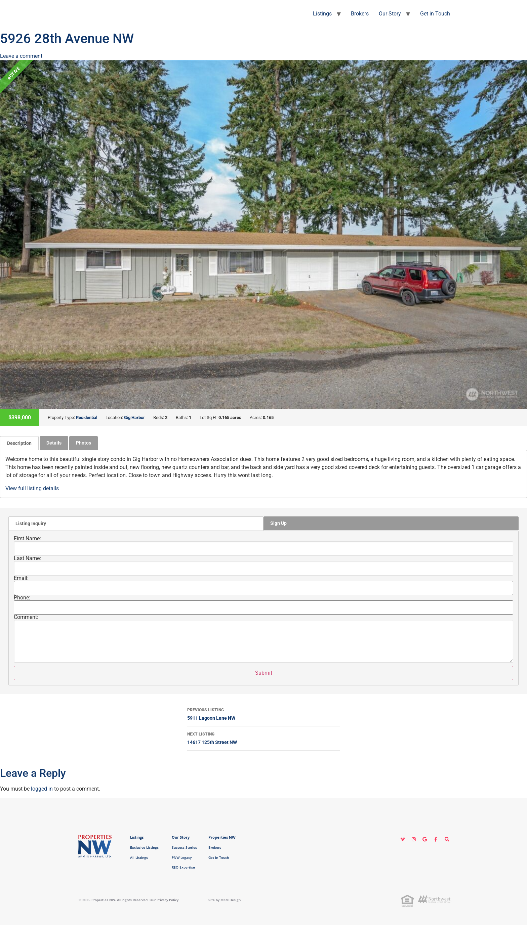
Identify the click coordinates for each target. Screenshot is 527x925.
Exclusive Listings (144, 847)
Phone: (22, 597)
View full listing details (32, 488)
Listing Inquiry (30, 523)
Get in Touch (435, 13)
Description (19, 443)
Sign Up (278, 523)
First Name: (27, 538)
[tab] (19, 443)
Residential (86, 417)
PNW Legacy (182, 857)
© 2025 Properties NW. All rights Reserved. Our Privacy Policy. (129, 899)
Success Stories (184, 847)
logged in (42, 789)
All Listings (139, 857)
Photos (83, 443)
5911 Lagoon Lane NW (263, 713)
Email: (21, 578)
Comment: (26, 617)
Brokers (360, 13)
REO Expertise (183, 867)
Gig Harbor (134, 417)
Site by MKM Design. (225, 899)
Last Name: (27, 558)
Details (54, 443)
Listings (322, 13)
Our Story (390, 13)
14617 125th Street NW (263, 737)
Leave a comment (21, 56)
